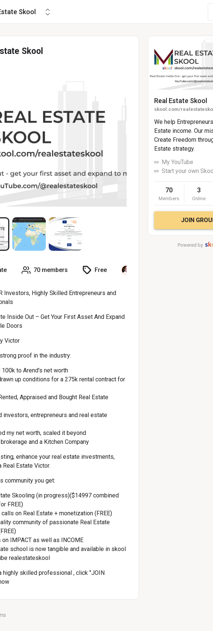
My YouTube (177, 162)
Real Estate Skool (180, 101)
